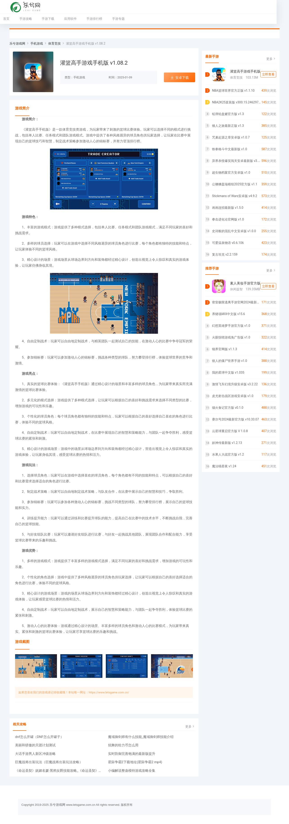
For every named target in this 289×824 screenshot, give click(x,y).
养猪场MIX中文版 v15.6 (228, 314)
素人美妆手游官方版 (245, 283)
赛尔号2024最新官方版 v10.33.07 (235, 419)
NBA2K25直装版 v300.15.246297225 (236, 102)
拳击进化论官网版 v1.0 (228, 219)
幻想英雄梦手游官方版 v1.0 (231, 325)
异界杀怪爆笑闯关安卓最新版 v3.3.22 (236, 161)
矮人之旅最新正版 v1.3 (228, 125)
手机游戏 (36, 43)
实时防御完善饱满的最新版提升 (131, 754)
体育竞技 (54, 43)
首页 (12, 18)
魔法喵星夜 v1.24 (224, 466)
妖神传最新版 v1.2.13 (227, 443)
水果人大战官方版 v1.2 (228, 454)
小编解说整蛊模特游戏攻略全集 (131, 771)
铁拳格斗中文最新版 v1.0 (229, 149)
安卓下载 (179, 78)
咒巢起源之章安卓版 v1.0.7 (231, 137)
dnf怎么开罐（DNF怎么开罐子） (39, 737)
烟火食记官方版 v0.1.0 (227, 407)
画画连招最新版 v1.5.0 (227, 207)
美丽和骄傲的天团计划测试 (35, 745)
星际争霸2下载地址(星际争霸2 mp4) (135, 762)
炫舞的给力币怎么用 (123, 745)
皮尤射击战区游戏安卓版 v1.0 (232, 396)
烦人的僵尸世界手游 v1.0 (229, 361)
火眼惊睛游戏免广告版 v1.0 (231, 337)
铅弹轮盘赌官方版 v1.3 (228, 114)
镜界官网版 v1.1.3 (224, 349)
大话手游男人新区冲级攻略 (35, 754)
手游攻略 (31, 18)
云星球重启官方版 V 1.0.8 (230, 431)
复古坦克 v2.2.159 (224, 254)
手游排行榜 (100, 18)
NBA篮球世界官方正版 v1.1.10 (233, 90)
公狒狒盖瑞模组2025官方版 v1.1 (234, 184)
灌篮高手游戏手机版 (245, 71)
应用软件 (76, 18)
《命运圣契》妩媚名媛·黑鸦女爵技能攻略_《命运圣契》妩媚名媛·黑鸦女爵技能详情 (58, 771)
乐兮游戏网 (17, 43)
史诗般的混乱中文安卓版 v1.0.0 (234, 231)
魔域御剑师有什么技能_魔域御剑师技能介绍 (141, 737)
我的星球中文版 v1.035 (228, 372)
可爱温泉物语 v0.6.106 (228, 243)
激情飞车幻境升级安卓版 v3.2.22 (235, 384)
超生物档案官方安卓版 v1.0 (231, 172)
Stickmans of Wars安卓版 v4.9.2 (234, 196)
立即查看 (268, 74)
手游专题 (124, 18)
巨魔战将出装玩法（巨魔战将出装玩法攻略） (49, 762)
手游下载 (54, 18)
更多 (190, 726)
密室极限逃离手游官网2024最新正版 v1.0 (236, 302)
